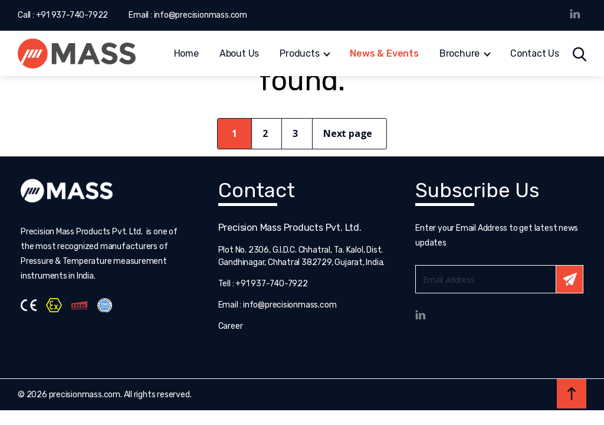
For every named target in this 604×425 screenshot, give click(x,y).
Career (230, 326)
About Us (239, 54)
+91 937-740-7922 (72, 15)
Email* (499, 279)
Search (579, 54)
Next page (347, 133)
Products (299, 54)
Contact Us (534, 54)
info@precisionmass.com (200, 15)
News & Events (384, 54)
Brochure (459, 54)
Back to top (571, 393)
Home (186, 54)
